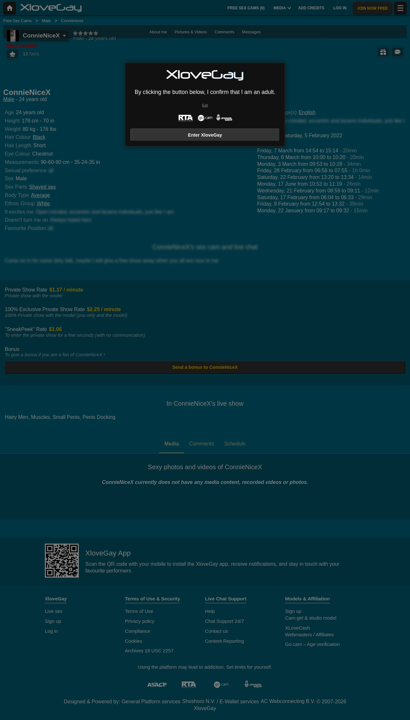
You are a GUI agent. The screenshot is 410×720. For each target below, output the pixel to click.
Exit (205, 105)
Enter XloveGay (205, 135)
